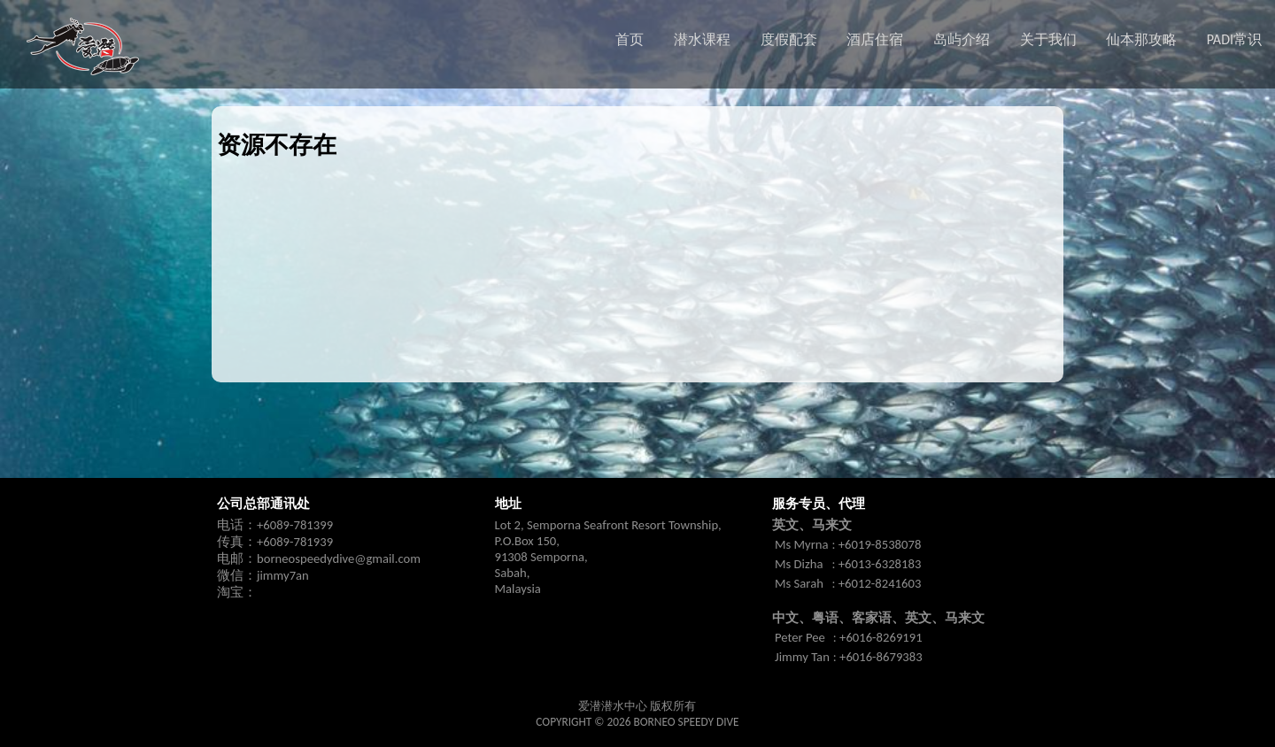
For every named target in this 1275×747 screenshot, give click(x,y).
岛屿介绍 (961, 39)
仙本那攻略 (1141, 39)
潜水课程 (702, 39)
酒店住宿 (874, 39)
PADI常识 (1234, 39)
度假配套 (789, 39)
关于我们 (1048, 39)
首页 (629, 39)
